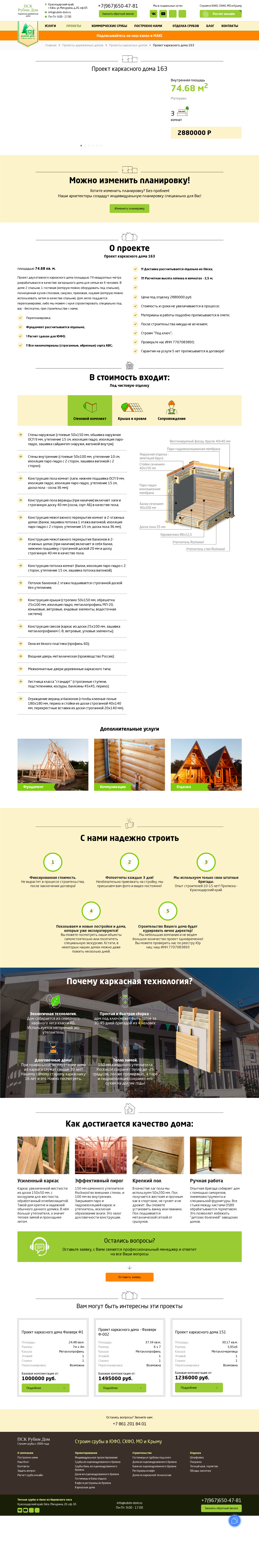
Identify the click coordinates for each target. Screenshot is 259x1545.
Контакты (23, 1495)
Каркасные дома (85, 1516)
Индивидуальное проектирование (96, 1486)
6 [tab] (101, 174)
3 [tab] (89, 174)
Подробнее (45, 1417)
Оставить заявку (129, 1306)
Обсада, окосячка (200, 1500)
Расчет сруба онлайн (30, 1504)
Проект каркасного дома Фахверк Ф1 (51, 1361)
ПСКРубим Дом (28, 10)
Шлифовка (197, 1486)
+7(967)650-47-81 (118, 6)
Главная (51, 45)
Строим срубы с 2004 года (43, 1470)
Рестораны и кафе (143, 1500)
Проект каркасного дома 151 (200, 1361)
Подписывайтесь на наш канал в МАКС (129, 35)
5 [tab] (97, 174)
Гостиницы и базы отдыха (90, 1507)
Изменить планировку (130, 237)
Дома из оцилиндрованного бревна (154, 1491)
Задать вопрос (26, 1500)
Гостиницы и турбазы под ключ (151, 1486)
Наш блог (23, 1491)
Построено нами (27, 1486)
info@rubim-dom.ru (57, 12)
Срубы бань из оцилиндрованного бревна (96, 1497)
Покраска (195, 1491)
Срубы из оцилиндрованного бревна (97, 1491)
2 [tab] (85, 174)
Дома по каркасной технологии (151, 1504)
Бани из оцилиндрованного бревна (154, 1495)
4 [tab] (93, 174)
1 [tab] (81, 174)
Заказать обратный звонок (118, 13)
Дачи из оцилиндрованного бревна (97, 1503)
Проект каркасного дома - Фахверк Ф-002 (129, 1361)
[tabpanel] (91, 128)
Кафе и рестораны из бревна (93, 1512)
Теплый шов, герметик (204, 1495)
